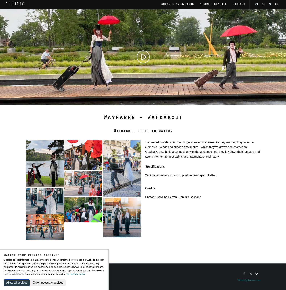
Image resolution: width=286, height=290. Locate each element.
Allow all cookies (16, 282)
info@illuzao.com (249, 280)
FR (277, 4)
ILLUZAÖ (14, 4)
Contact (239, 4)
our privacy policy (76, 274)
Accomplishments (213, 4)
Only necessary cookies (48, 282)
